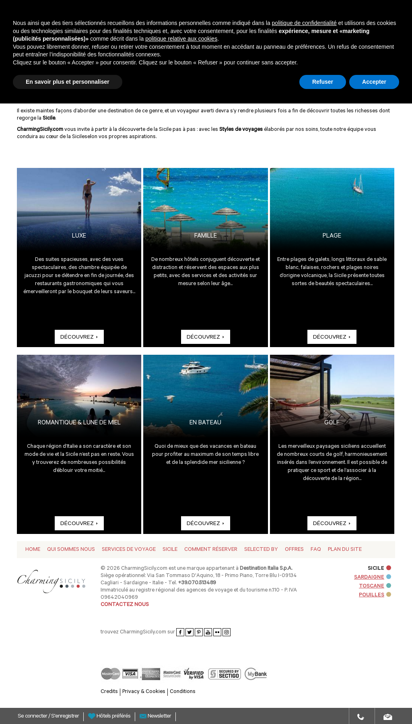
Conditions (183, 692)
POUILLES (375, 595)
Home (32, 550)
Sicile (170, 550)
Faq (316, 550)
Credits (109, 692)
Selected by (261, 550)
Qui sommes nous (71, 550)
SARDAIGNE (372, 578)
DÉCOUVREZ (79, 338)
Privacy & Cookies (143, 692)
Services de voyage (129, 550)
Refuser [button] (322, 82)
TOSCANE (375, 586)
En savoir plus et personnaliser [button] (67, 82)
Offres (294, 550)
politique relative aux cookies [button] (181, 38)
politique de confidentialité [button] (304, 23)
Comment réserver (210, 550)
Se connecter (33, 717)
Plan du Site (345, 550)
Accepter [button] (374, 82)
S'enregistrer (65, 717)
